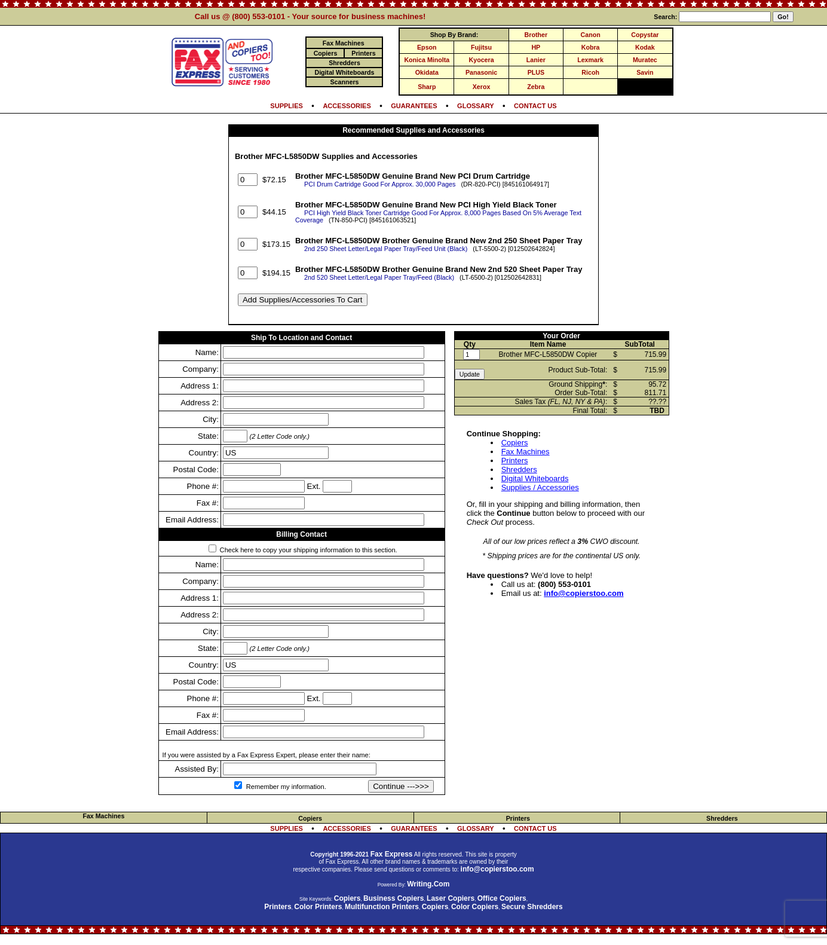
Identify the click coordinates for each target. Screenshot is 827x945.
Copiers (514, 442)
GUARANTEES (414, 105)
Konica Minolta (426, 59)
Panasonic (481, 72)
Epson (427, 47)
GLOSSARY (475, 105)
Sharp (427, 86)
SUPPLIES (286, 105)
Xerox (482, 86)
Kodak (645, 47)
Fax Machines (525, 451)
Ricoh (590, 72)
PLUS (536, 72)
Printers (514, 460)
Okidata (427, 72)
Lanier (536, 59)
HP (535, 47)
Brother (536, 34)
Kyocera (481, 59)
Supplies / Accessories (540, 487)
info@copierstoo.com (583, 593)
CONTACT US (535, 105)
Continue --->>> (401, 786)
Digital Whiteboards (535, 478)
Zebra (535, 86)
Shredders (519, 469)
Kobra (590, 47)
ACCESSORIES (346, 105)
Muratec (645, 59)
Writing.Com (428, 884)
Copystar (644, 34)
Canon (591, 34)
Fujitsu (481, 47)
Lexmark (590, 59)
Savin (644, 72)
